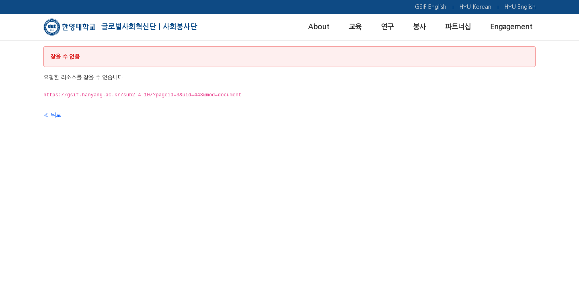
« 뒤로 (52, 115)
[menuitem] (431, 7)
